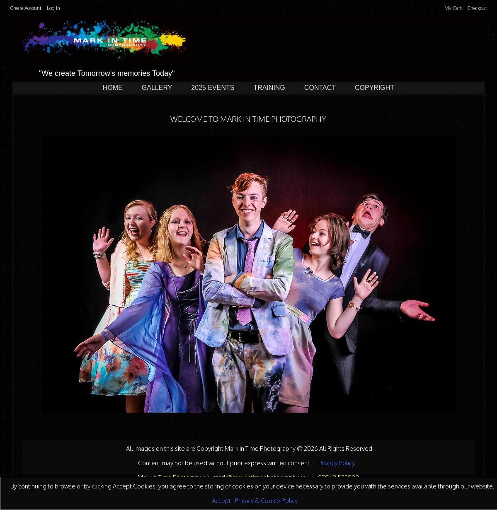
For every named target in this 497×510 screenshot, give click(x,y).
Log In (53, 8)
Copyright (374, 87)
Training (269, 87)
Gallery (157, 87)
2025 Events (212, 87)
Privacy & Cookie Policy (266, 501)
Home (113, 87)
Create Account (25, 8)
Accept (221, 501)
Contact (320, 87)
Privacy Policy (336, 463)
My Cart (453, 8)
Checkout (477, 8)
